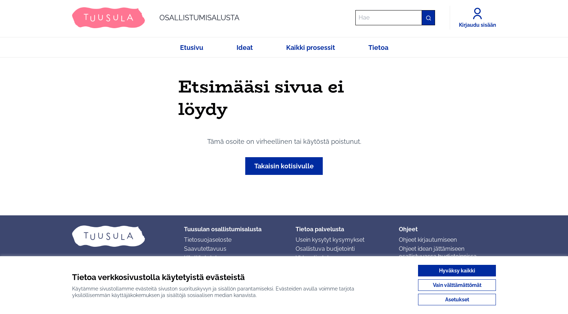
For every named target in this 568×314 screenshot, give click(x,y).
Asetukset (457, 299)
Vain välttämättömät (457, 285)
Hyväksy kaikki (457, 271)
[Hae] (395, 17)
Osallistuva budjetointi (325, 248)
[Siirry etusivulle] (155, 17)
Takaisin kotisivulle (284, 166)
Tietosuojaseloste (207, 239)
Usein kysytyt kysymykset (330, 239)
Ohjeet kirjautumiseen (428, 239)
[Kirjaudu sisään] (477, 18)
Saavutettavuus (205, 248)
